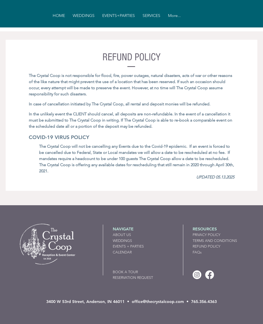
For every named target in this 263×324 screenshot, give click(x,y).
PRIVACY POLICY (206, 234)
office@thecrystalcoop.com (158, 301)
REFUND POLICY (206, 246)
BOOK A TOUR (125, 272)
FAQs (197, 252)
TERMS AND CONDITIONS (215, 240)
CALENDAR (122, 252)
